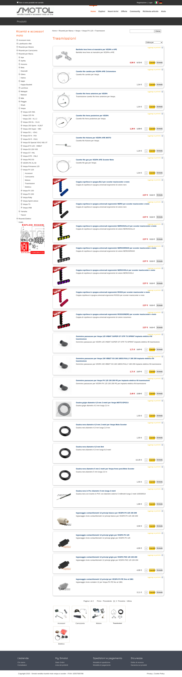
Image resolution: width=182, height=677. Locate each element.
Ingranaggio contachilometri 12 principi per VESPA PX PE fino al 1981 (104, 579)
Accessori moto (24, 40)
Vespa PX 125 (28, 170)
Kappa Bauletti (26, 85)
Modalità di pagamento (102, 665)
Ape (22, 57)
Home (54, 31)
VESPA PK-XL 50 (29, 163)
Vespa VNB (27, 208)
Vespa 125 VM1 (29, 112)
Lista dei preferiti (61, 665)
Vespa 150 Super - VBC (32, 129)
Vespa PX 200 (28, 194)
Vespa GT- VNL (29, 153)
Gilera (23, 74)
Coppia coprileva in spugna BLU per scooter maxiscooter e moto (102, 182)
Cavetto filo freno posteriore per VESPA (92, 116)
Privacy (150, 674)
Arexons (24, 64)
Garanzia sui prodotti (139, 665)
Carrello (152, 62)
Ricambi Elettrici (25, 219)
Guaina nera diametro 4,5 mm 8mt (90, 447)
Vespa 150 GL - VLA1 (31, 122)
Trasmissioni (30, 183)
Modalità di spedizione (101, 662)
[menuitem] (135, 11)
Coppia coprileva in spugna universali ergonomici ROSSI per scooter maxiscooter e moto (113, 292)
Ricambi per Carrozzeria (28, 50)
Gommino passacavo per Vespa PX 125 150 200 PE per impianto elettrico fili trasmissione (113, 380)
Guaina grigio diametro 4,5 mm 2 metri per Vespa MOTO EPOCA (102, 403)
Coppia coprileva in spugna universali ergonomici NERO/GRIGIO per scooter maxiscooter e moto (116, 248)
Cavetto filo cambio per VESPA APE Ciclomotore (96, 71)
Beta (22, 68)
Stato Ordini (60, 662)
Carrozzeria (29, 177)
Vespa (23, 108)
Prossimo (121, 601)
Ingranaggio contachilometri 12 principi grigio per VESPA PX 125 (102, 535)
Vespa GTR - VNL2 (30, 156)
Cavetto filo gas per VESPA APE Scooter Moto (95, 160)
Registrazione (141, 3)
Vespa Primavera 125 (31, 166)
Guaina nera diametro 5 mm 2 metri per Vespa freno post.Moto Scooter (105, 469)
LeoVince (24, 88)
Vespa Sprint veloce (30, 201)
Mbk (22, 98)
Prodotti (162, 21)
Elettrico (28, 187)
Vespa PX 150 (28, 191)
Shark (23, 105)
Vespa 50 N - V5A (30, 136)
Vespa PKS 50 (28, 160)
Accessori (28, 173)
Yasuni (23, 215)
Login (150, 3)
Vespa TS (26, 204)
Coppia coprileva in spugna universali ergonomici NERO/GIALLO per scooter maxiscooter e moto (116, 226)
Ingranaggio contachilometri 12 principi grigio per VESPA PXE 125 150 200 (106, 557)
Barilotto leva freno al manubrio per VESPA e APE (96, 49)
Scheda (159, 62)
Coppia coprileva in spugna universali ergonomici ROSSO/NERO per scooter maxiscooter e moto (116, 314)
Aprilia (23, 61)
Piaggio (23, 102)
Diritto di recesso (137, 662)
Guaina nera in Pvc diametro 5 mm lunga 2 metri (96, 491)
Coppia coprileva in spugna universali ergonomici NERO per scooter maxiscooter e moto (112, 204)
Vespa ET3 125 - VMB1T (32, 146)
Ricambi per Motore (26, 47)
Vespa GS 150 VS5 (30, 149)
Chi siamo (21, 662)
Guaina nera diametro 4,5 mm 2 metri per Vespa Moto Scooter (101, 425)
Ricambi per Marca (26, 54)
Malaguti (24, 91)
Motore (27, 180)
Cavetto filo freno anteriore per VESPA (92, 94)
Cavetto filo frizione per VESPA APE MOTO (93, 138)
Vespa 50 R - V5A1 (30, 139)
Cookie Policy (159, 674)
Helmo (23, 78)
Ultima (129, 601)
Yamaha (24, 211)
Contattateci (22, 665)
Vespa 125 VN (28, 115)
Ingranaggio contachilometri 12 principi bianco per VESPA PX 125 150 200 (106, 513)
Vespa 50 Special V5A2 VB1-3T (35, 143)
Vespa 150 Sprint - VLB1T (33, 126)
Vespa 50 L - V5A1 (30, 132)
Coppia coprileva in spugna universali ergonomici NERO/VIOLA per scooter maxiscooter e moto (115, 270)
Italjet (23, 81)
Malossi (24, 95)
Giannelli (24, 71)
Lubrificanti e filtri (25, 44)
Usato (21, 222)
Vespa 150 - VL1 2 (30, 119)
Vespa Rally (27, 197)
